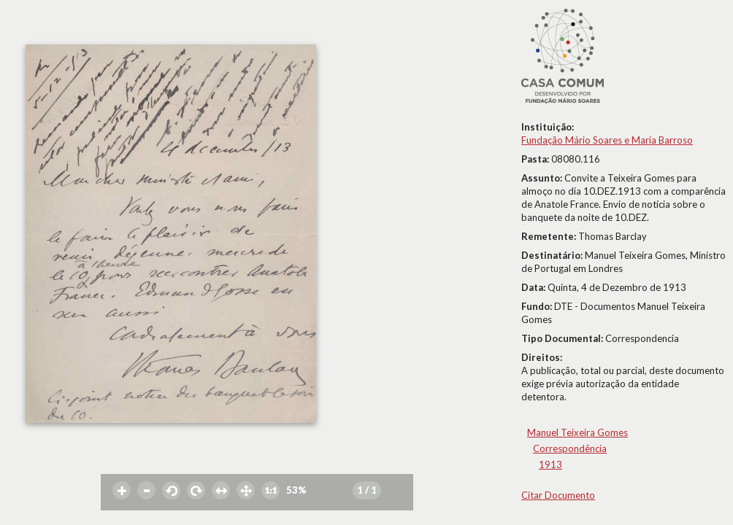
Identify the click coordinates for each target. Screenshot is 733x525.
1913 (550, 464)
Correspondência (570, 448)
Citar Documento (558, 495)
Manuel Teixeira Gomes (577, 432)
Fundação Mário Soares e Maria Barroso (607, 140)
